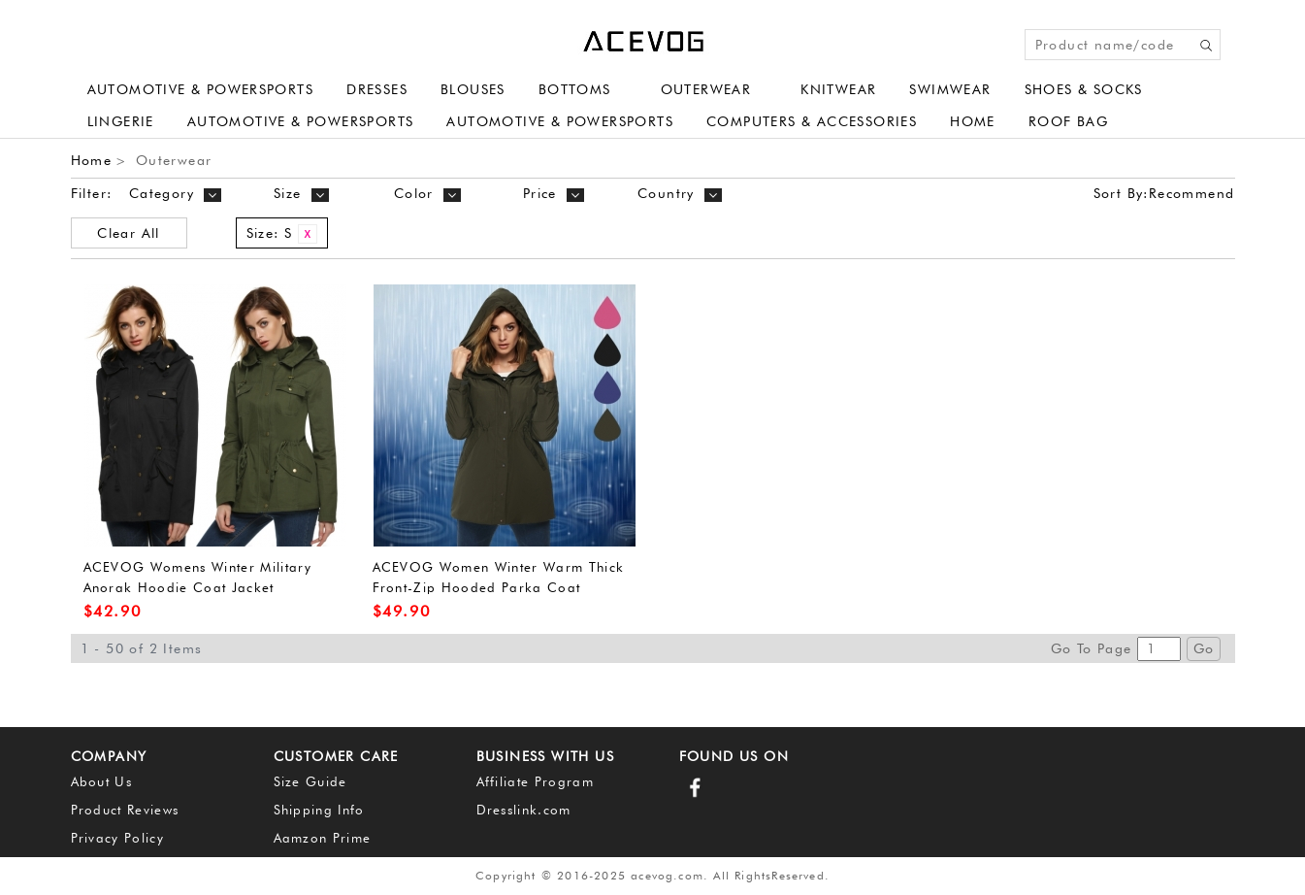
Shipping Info (319, 809)
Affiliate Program (535, 781)
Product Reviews (125, 809)
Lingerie (120, 121)
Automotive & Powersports (200, 89)
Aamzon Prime (323, 837)
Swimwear (950, 89)
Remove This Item (307, 234)
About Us (102, 781)
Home (972, 121)
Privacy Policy (118, 837)
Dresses (377, 89)
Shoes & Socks (1084, 89)
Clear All (128, 233)
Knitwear (838, 89)
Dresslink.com (523, 809)
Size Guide (310, 781)
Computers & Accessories (811, 121)
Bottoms (574, 89)
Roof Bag (1068, 121)
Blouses (473, 89)
